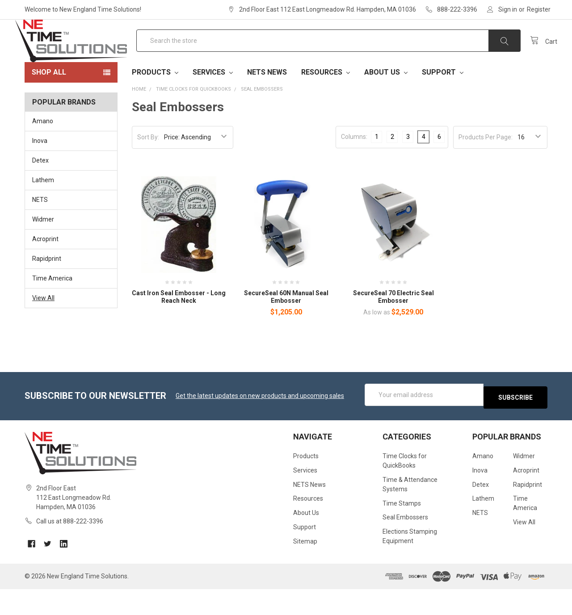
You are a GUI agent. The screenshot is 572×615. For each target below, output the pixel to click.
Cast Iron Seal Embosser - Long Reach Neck (179, 325)
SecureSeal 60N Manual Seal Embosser (286, 325)
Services (213, 100)
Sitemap (305, 567)
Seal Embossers (262, 118)
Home (139, 118)
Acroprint (45, 267)
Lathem (43, 208)
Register (539, 9)
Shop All (49, 100)
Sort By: (148, 165)
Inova (39, 169)
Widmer (43, 247)
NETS (40, 228)
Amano (42, 149)
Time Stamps (402, 528)
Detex (40, 188)
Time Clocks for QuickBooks (193, 118)
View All (43, 326)
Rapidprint (46, 287)
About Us (386, 100)
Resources (325, 100)
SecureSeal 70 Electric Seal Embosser (393, 325)
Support (442, 100)
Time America (52, 306)
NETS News (267, 100)
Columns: (354, 165)
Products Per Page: (485, 165)
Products (155, 100)
